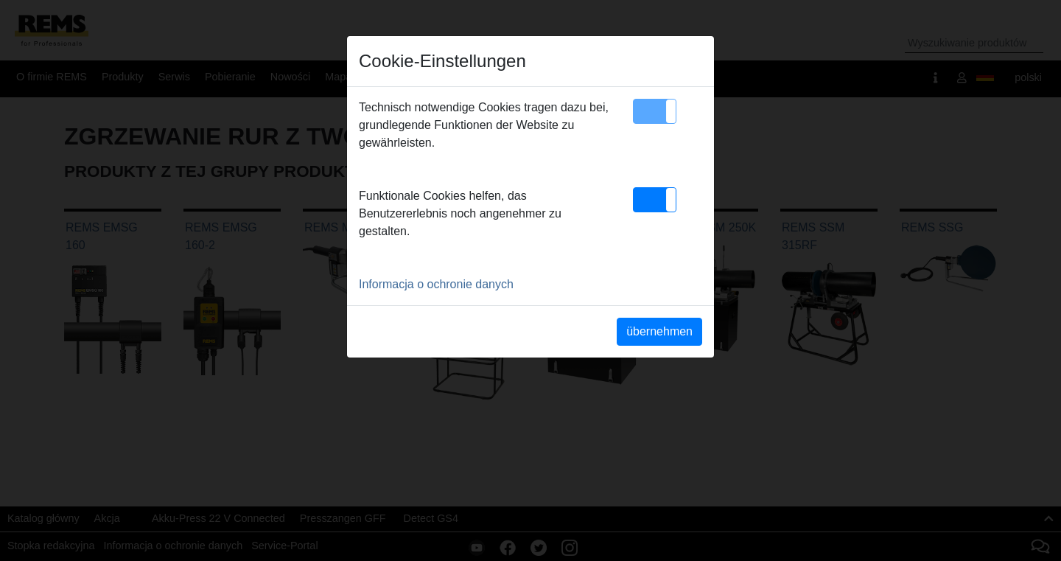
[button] (654, 111)
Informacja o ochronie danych (436, 284)
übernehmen (659, 331)
